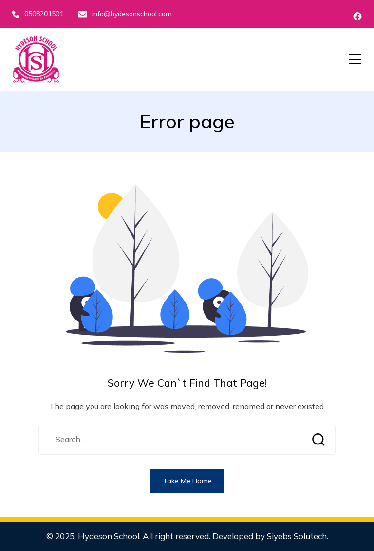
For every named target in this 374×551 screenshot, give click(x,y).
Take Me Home (187, 481)
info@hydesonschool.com (125, 13)
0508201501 (37, 13)
